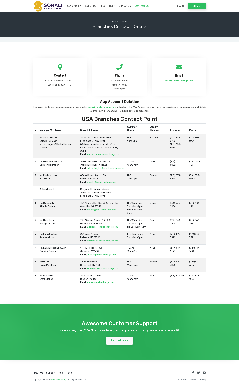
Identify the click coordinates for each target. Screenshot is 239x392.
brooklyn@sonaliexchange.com (102, 182)
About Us (90, 6)
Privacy (202, 380)
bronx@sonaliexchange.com (100, 282)
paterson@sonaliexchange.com (102, 241)
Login (180, 6)
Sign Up (197, 6)
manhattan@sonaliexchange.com (103, 154)
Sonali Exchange (59, 379)
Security (182, 380)
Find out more (119, 340)
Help (112, 6)
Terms (193, 380)
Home (113, 21)
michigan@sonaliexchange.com (102, 227)
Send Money (74, 6)
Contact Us (142, 6)
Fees (102, 6)
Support (50, 373)
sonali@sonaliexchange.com (179, 80)
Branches (125, 6)
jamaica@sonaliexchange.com (101, 254)
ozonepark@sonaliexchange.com (103, 268)
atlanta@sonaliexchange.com (101, 209)
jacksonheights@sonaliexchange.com (105, 168)
